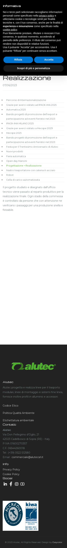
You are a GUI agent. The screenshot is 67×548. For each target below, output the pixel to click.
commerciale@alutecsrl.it (27, 457)
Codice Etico (10, 405)
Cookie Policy (11, 474)
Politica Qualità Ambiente (18, 413)
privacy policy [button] (46, 15)
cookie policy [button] (10, 29)
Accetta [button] (48, 59)
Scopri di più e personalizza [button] (33, 68)
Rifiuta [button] (18, 59)
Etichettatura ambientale (18, 420)
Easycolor (57, 542)
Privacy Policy (11, 469)
